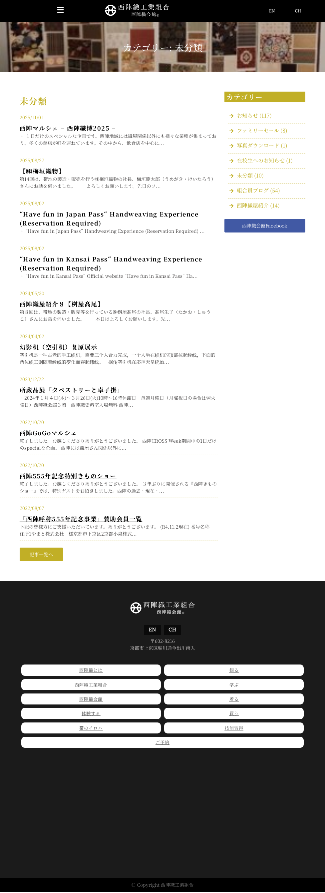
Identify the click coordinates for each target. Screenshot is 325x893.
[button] (60, 10)
